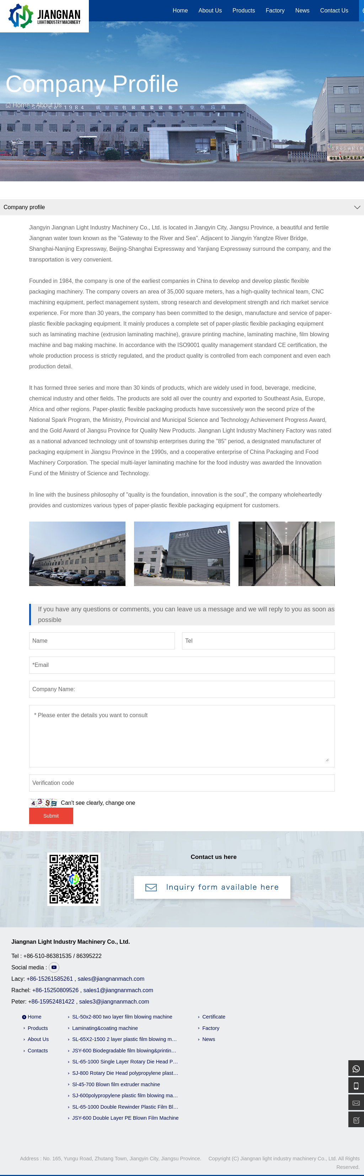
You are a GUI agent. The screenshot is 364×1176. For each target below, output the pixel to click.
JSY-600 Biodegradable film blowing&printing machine (125, 1050)
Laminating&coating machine (105, 1028)
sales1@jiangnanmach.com (118, 990)
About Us (210, 10)
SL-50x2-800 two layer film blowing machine (122, 1017)
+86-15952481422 (51, 1002)
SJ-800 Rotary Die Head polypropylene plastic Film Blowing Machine (125, 1073)
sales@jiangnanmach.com (110, 979)
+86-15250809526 (55, 990)
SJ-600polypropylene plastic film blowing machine (125, 1095)
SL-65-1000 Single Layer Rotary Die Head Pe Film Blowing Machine (125, 1061)
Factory (275, 10)
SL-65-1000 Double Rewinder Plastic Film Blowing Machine (125, 1107)
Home (180, 10)
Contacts (38, 1050)
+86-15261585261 (50, 979)
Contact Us (334, 10)
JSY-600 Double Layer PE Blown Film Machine (125, 1118)
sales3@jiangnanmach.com (114, 1002)
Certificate (213, 1017)
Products (243, 10)
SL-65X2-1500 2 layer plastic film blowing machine (125, 1039)
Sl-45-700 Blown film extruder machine (116, 1084)
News (302, 10)
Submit (51, 816)
